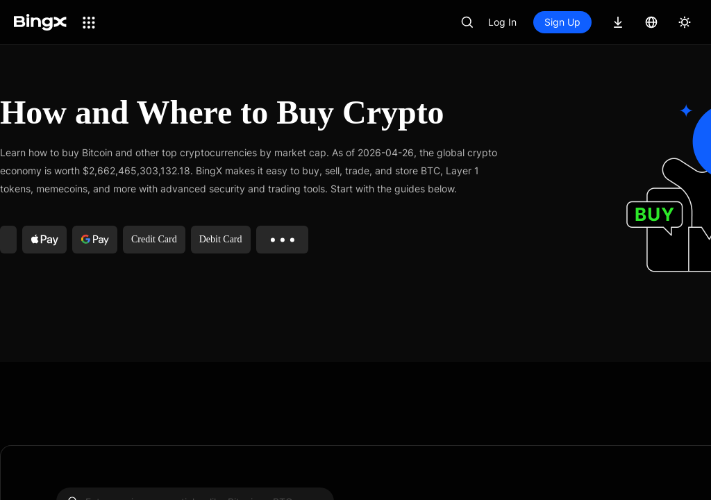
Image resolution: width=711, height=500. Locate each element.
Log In (502, 22)
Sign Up (562, 22)
